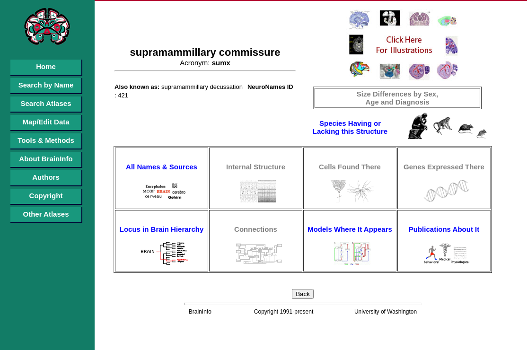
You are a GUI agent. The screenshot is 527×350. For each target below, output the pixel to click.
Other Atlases (46, 214)
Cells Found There (350, 167)
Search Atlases (45, 103)
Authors (46, 177)
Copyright (46, 196)
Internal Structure (255, 167)
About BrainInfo (45, 159)
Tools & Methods (46, 140)
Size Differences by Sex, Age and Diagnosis (398, 98)
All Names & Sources (161, 167)
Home (46, 66)
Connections (255, 229)
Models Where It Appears (349, 229)
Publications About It (444, 229)
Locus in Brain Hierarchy (162, 229)
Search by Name (46, 85)
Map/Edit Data (45, 122)
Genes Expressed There (444, 167)
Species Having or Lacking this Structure (350, 127)
